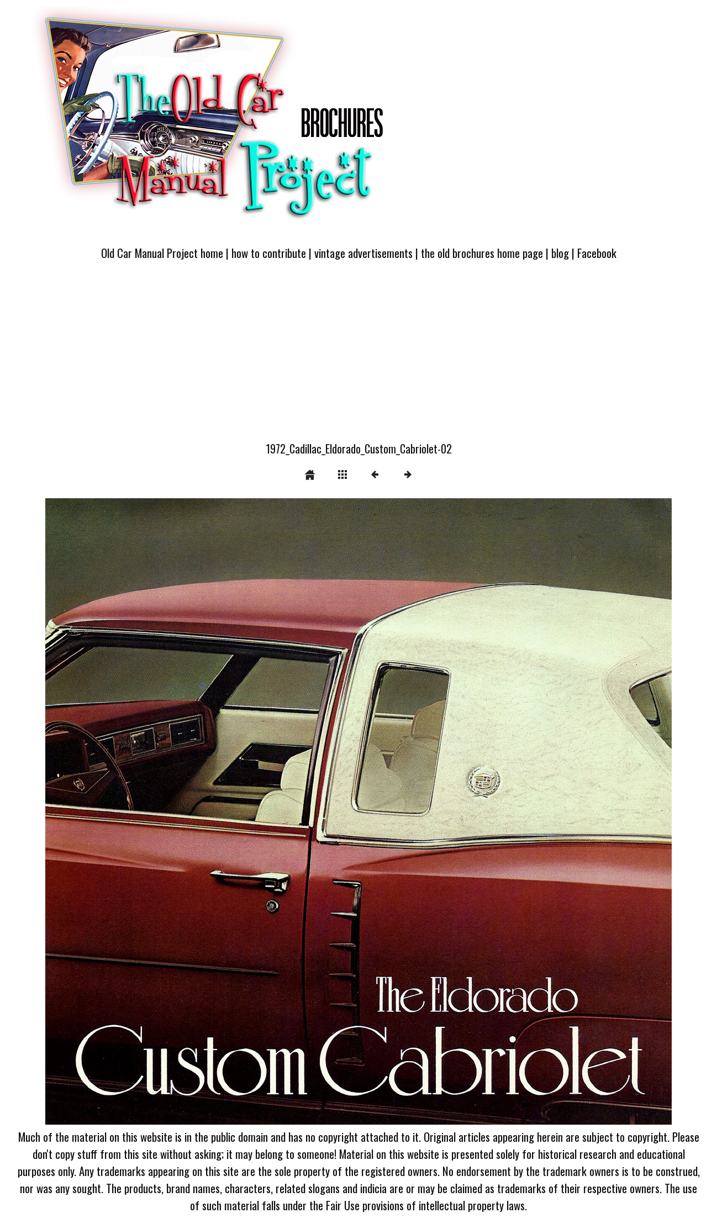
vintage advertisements (363, 252)
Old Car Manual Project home (162, 252)
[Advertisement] (358, 357)
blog (560, 252)
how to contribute (268, 252)
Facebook (596, 252)
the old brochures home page (482, 252)
